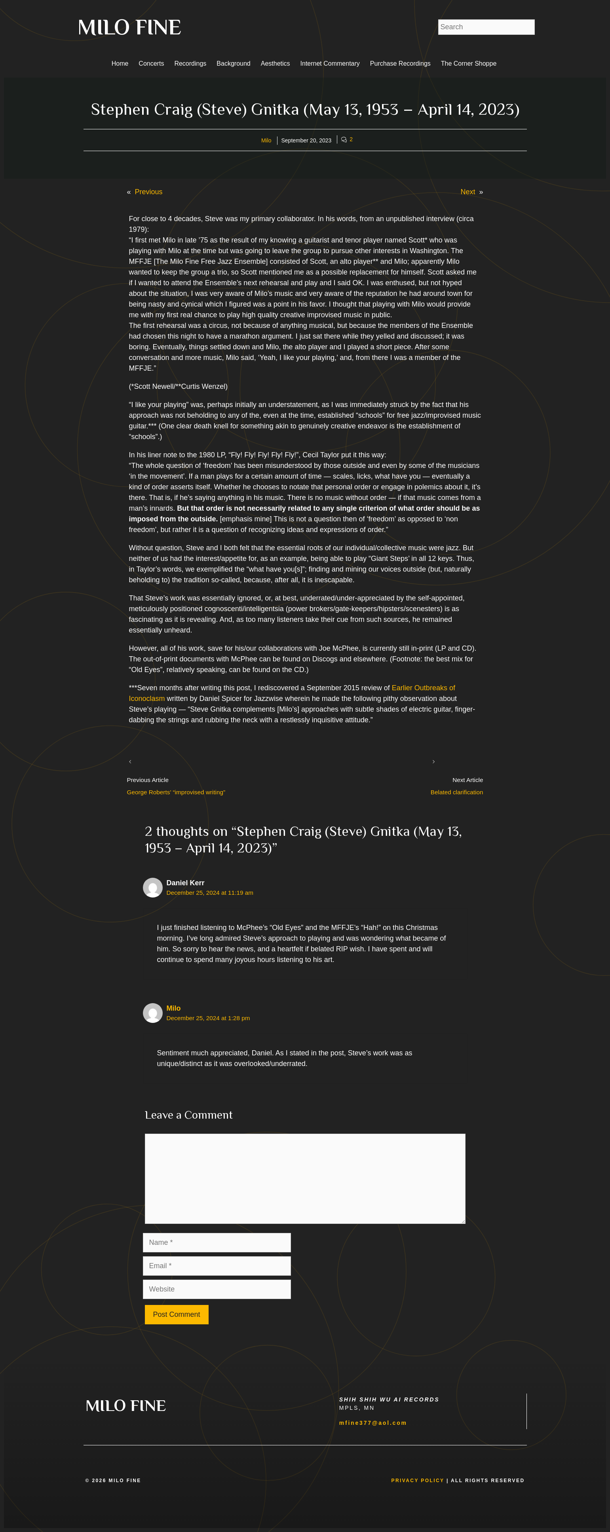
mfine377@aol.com (373, 1423)
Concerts (151, 63)
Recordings (190, 63)
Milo (266, 140)
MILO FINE (129, 27)
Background (233, 63)
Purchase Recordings (400, 63)
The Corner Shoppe (469, 63)
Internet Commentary (330, 63)
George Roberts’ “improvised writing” (176, 792)
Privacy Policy (418, 1480)
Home (120, 63)
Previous (149, 192)
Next (467, 192)
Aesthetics (275, 63)
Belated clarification (457, 792)
